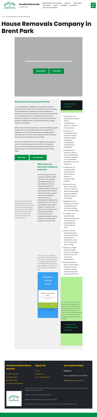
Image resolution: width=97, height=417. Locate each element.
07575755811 (57, 71)
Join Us (37, 371)
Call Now (93, 5)
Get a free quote (38, 157)
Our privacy (73, 5)
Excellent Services (12, 374)
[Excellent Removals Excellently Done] (20, 5)
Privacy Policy (39, 374)
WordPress (17, 415)
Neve (3, 415)
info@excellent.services (76, 381)
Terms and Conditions (50, 8)
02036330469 (40, 71)
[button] (51, 5)
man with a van (45, 255)
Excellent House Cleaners (14, 383)
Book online (21, 157)
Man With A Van (11, 380)
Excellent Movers (11, 377)
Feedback (64, 5)
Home (3, 16)
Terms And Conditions (42, 377)
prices (56, 5)
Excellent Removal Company (52, 3)
